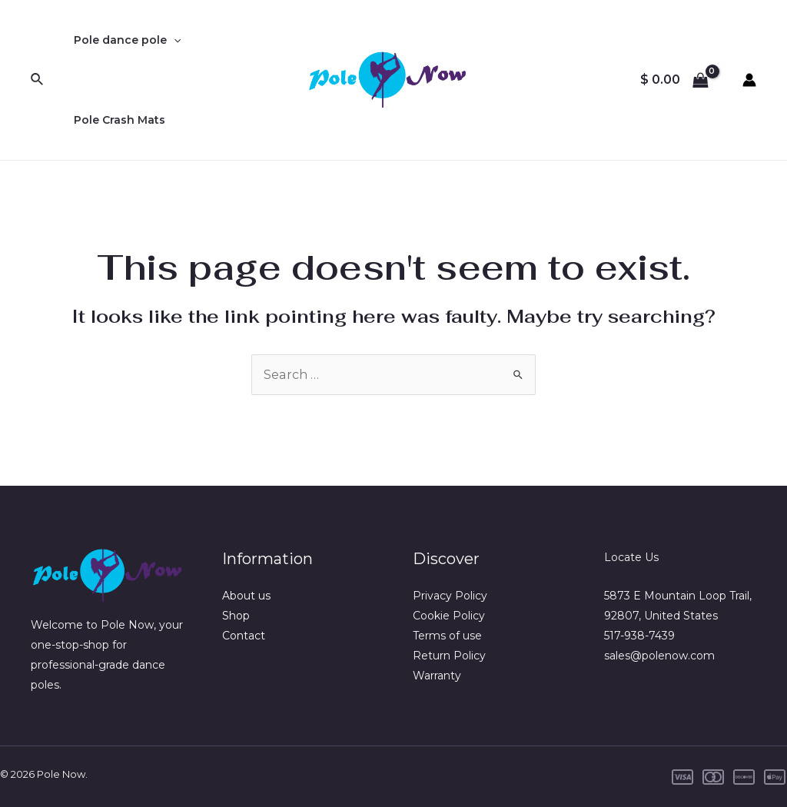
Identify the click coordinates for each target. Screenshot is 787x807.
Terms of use (447, 636)
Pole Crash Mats (116, 120)
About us (246, 596)
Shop (236, 616)
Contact (243, 636)
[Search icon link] (38, 80)
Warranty (437, 675)
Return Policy (449, 656)
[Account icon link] (749, 80)
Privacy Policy (450, 596)
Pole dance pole (124, 40)
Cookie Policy (449, 616)
